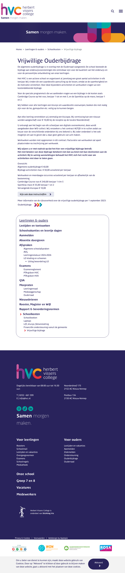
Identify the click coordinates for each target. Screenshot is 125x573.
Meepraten (26, 284)
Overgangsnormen (25, 455)
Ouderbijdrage (25, 204)
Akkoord (99, 562)
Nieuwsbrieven (28, 299)
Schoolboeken (30, 317)
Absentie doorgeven (31, 240)
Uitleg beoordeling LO (38, 261)
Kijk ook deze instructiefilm (33, 194)
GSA (22, 280)
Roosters (21, 445)
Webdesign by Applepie (58, 538)
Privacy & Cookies (22, 538)
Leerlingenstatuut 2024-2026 (37, 255)
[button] (113, 11)
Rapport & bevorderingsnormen (39, 309)
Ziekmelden (69, 452)
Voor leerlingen (28, 439)
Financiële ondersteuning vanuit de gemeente (45, 327)
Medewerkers (26, 494)
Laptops (27, 321)
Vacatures (24, 487)
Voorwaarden (39, 538)
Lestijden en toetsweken (34, 225)
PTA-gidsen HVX (31, 276)
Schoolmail (22, 449)
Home (19, 49)
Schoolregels (23, 461)
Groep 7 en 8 (26, 480)
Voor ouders (73, 439)
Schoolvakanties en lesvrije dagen (40, 230)
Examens (25, 265)
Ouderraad (29, 295)
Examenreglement (32, 269)
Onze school (25, 474)
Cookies (20, 563)
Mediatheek (22, 465)
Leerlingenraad (31, 288)
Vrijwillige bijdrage (35, 330)
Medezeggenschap (32, 292)
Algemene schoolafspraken (36, 248)
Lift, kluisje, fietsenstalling (36, 324)
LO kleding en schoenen (35, 258)
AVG (26, 252)
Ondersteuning (71, 455)
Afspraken (25, 244)
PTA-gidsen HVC (31, 272)
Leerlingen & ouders (34, 49)
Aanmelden (26, 235)
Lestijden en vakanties (27, 452)
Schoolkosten (54, 49)
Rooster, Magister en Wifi (35, 304)
